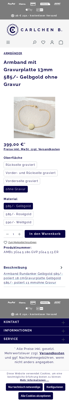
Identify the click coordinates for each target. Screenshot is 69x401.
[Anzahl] (13, 234)
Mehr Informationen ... (34, 380)
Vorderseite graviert (22, 181)
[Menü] (8, 42)
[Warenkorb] (60, 42)
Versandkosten (52, 353)
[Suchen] (34, 42)
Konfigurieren (55, 387)
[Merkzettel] (43, 42)
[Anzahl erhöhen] (19, 234)
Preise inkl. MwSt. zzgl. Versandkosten (32, 149)
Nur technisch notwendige (24, 387)
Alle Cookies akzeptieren (36, 395)
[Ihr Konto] (52, 42)
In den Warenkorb (45, 234)
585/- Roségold (18, 214)
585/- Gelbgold (18, 206)
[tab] (33, 275)
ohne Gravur (16, 189)
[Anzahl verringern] (7, 234)
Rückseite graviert (20, 165)
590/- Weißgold (18, 222)
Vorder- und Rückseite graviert (31, 173)
